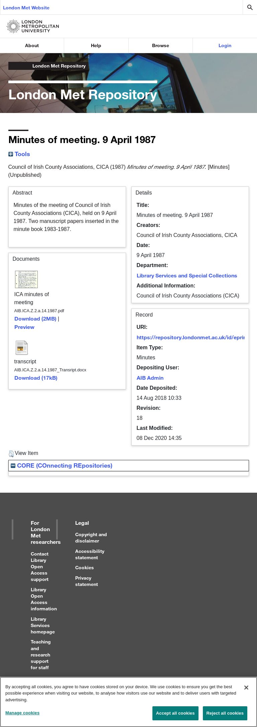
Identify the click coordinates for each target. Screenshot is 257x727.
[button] (11, 454)
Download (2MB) (35, 318)
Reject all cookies (225, 716)
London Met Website (26, 7)
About (32, 45)
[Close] (246, 691)
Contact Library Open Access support (39, 566)
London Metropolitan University (13, 66)
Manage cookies (22, 716)
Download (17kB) (35, 377)
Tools (19, 153)
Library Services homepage (43, 625)
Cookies (84, 567)
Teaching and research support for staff (41, 654)
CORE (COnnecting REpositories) (61, 465)
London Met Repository (59, 66)
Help (96, 45)
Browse (160, 45)
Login (225, 45)
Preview (24, 327)
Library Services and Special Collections (187, 275)
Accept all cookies (175, 716)
